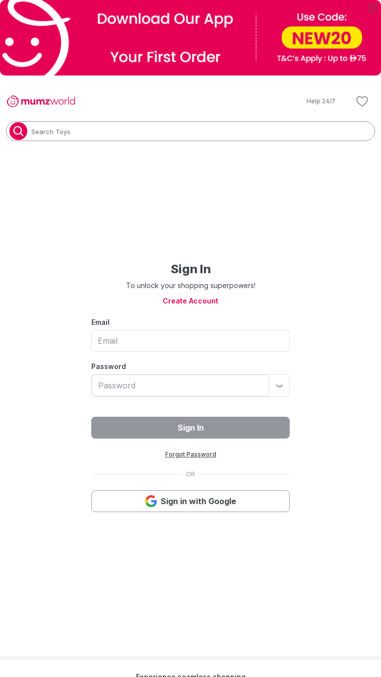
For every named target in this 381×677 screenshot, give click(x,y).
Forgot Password (190, 454)
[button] (314, 101)
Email (100, 322)
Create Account (190, 301)
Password (108, 366)
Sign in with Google (190, 501)
